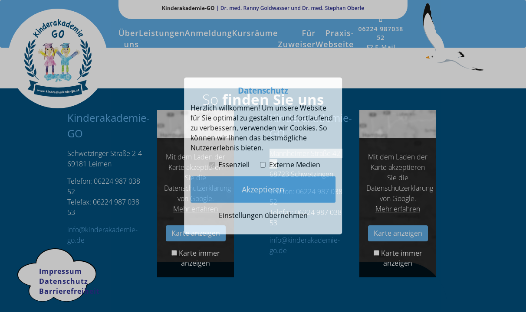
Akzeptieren (263, 189)
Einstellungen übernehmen (263, 215)
